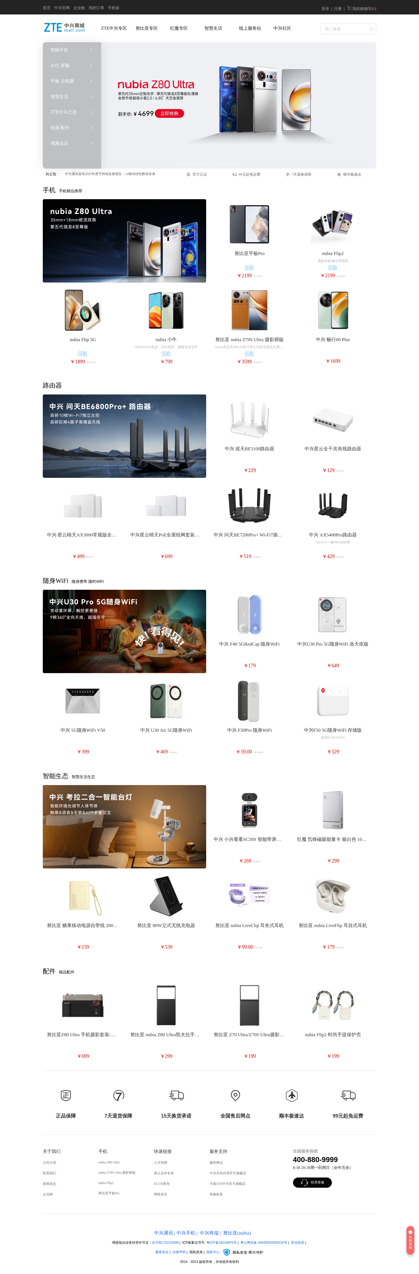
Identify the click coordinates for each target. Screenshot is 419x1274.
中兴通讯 (163, 1233)
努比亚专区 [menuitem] (147, 28)
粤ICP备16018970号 (221, 1243)
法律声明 (179, 1252)
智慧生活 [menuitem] (213, 28)
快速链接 (163, 1151)
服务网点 (216, 1163)
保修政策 (216, 1194)
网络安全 (160, 1194)
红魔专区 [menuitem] (179, 28)
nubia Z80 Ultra (109, 1162)
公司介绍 (49, 1163)
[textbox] (348, 28)
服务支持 (218, 1151)
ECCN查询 (161, 1184)
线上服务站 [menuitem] (250, 28)
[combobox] (348, 28)
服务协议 (162, 1252)
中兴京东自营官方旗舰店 (228, 1173)
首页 (47, 8)
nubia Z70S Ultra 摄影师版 (117, 1173)
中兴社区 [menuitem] (282, 28)
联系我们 (49, 1173)
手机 (102, 1151)
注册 (338, 9)
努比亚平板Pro (109, 1193)
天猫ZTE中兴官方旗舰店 (228, 1184)
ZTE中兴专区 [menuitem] (114, 28)
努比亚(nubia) (237, 1233)
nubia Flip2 (106, 1183)
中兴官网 (62, 8)
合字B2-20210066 (165, 1243)
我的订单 (96, 8)
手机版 (113, 8)
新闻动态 (49, 1184)
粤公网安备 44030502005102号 (263, 1243)
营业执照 (297, 1243)
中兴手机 (185, 1233)
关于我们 (52, 1151)
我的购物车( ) (361, 9)
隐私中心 (235, 1252)
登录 (325, 9)
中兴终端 (209, 1233)
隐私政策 (196, 1252)
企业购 (79, 8)
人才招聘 (160, 1163)
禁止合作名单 (164, 1173)
